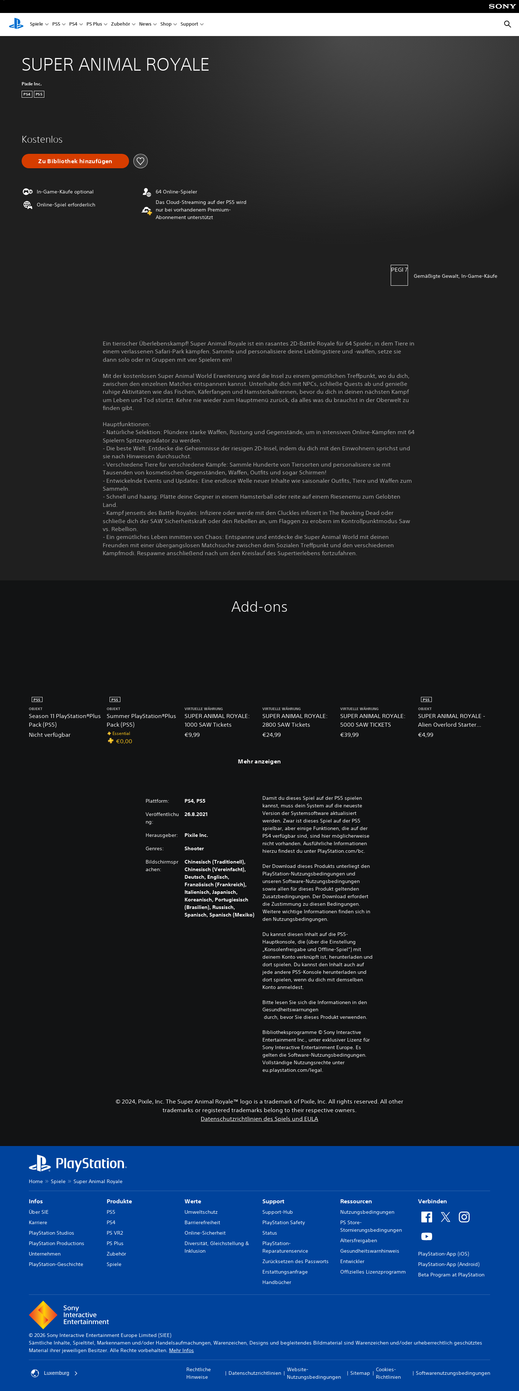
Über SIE (39, 1212)
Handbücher (276, 1282)
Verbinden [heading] (432, 1201)
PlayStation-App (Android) (448, 1264)
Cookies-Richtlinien (388, 1373)
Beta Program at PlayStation (451, 1274)
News (145, 25)
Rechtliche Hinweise (198, 1373)
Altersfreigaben (358, 1240)
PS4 (73, 25)
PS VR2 (115, 1233)
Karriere (38, 1222)
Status (269, 1233)
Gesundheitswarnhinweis (369, 1251)
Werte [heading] (193, 1201)
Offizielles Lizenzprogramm (373, 1272)
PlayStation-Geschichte (56, 1264)
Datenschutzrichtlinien (255, 1373)
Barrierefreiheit (202, 1222)
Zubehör (120, 25)
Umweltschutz (201, 1212)
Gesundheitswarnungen (290, 1009)
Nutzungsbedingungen (367, 1212)
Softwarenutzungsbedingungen (453, 1373)
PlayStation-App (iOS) (443, 1253)
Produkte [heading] (119, 1201)
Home (36, 1181)
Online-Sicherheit (205, 1233)
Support (189, 25)
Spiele (36, 25)
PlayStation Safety (283, 1222)
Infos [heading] (36, 1201)
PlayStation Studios (51, 1233)
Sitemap (360, 1373)
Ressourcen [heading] (356, 1201)
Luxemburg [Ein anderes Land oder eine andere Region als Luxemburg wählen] (54, 1373)
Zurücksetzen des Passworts (295, 1261)
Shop (166, 25)
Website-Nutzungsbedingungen (314, 1373)
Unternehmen (45, 1253)
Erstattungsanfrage (285, 1272)
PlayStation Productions (56, 1243)
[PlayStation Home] (16, 24)
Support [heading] (273, 1201)
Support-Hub (277, 1212)
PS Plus (94, 25)
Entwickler (352, 1261)
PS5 (56, 25)
